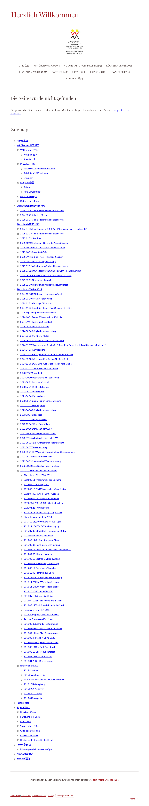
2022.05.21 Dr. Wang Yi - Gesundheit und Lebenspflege (47, 451)
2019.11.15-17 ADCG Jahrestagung (42, 526)
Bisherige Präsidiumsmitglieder (39, 168)
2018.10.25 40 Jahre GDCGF (38, 591)
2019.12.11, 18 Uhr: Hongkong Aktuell (43, 512)
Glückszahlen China (30, 730)
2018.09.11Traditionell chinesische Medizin (45, 605)
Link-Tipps (25, 721)
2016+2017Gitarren (34, 688)
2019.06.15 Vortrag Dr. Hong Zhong (42, 558)
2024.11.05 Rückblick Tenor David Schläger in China (46, 307)
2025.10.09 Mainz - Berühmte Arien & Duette (42, 247)
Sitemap (51, 795)
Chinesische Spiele (29, 735)
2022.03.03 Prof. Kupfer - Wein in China (40, 465)
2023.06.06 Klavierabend (32, 396)
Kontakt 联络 (74, 78)
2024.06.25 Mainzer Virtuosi (34, 335)
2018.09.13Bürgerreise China (38, 595)
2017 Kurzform (31, 670)
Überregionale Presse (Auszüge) (36, 749)
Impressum (15, 795)
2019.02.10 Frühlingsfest (36, 484)
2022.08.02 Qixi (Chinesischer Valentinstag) (42, 442)
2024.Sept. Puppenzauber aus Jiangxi (38, 312)
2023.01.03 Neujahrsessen (33, 419)
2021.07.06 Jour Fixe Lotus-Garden (41, 493)
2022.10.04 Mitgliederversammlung (38, 433)
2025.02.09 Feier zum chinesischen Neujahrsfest (44, 284)
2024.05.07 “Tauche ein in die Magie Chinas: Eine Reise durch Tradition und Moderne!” (62, 345)
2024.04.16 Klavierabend (32, 349)
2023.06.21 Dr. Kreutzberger (34, 386)
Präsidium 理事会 (29, 163)
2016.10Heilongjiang (34, 684)
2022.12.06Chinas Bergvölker (35, 424)
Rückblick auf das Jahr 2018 (38, 517)
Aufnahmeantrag (32, 191)
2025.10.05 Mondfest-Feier (34, 252)
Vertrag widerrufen (65, 795)
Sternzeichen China (29, 726)
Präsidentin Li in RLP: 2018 (37, 609)
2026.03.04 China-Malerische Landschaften (42, 210)
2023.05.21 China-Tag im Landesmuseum (40, 400)
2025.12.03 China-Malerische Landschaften (42, 233)
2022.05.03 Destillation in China (36, 456)
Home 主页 (23, 65)
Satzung (28, 187)
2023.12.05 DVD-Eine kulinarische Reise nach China (46, 363)
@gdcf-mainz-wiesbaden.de (105, 779)
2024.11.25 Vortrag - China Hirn (36, 303)
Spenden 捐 (29, 159)
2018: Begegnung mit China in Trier (41, 614)
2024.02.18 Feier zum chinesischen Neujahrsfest (44, 359)
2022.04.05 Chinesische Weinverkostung (40, 461)
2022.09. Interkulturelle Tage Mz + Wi (39, 438)
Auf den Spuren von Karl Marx (38, 619)
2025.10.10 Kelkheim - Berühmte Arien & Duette (44, 242)
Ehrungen (28, 177)
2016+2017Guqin (33, 693)
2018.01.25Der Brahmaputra (38, 661)
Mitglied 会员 (31, 154)
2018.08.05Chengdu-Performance (41, 623)
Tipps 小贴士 (79, 72)
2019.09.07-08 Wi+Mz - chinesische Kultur (45, 530)
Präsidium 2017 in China (36, 173)
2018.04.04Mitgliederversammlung (41, 642)
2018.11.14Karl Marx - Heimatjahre (42, 586)
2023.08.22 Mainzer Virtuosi (34, 382)
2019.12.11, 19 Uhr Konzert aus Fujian (43, 521)
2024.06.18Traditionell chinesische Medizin (42, 340)
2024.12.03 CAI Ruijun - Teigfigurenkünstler (42, 294)
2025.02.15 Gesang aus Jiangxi (35, 280)
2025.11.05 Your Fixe (30, 238)
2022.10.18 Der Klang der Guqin (36, 428)
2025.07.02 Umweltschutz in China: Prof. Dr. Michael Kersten (50, 270)
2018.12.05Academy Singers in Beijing (43, 577)
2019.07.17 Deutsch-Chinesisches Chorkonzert (47, 549)
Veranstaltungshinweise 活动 (83, 65)
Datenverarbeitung (29, 201)
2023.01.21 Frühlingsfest (32, 405)
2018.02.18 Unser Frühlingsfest (39, 651)
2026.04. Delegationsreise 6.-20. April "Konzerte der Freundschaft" (53, 228)
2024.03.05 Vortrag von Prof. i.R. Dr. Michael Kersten (46, 354)
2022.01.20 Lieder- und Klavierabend (38, 470)
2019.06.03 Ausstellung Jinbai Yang (41, 563)
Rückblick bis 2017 (30, 665)
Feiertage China (28, 712)
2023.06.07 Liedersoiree (32, 391)
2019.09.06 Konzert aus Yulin (38, 535)
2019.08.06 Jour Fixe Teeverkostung (42, 544)
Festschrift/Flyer (28, 196)
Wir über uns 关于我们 (47, 65)
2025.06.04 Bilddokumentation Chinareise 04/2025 (45, 275)
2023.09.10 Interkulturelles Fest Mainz (39, 377)
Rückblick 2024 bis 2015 (33, 72)
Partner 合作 (60, 72)
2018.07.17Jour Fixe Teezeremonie (41, 633)
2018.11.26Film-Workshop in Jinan (41, 582)
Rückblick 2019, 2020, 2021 (38, 475)
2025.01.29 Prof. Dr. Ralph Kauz (36, 298)
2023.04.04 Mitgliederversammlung (38, 410)
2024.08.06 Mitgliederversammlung (38, 331)
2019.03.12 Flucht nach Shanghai (40, 568)
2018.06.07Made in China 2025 (39, 637)
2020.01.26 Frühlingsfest (36, 507)
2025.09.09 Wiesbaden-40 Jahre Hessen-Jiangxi (44, 266)
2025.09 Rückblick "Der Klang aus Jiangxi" (41, 256)
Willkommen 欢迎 (29, 150)
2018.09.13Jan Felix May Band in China (43, 600)
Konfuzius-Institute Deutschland (36, 739)
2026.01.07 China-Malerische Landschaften (42, 219)
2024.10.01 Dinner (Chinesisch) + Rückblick (42, 317)
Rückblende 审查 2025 (119, 65)
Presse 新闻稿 (97, 72)
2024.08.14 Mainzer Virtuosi (34, 326)
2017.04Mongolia (33, 698)
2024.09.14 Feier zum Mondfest (36, 321)
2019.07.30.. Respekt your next (39, 554)
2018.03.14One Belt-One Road (39, 647)
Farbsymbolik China (30, 716)
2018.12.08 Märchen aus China (39, 572)
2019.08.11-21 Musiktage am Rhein (41, 540)
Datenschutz (26, 795)
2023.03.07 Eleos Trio (31, 414)
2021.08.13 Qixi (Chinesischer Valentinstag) (45, 489)
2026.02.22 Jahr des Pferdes (34, 215)
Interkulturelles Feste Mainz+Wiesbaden (44, 679)
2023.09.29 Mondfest (31, 372)
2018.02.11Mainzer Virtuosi (38, 656)
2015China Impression (35, 674)
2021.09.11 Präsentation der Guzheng (42, 479)
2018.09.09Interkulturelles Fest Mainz (43, 628)
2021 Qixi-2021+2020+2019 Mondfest (44, 503)
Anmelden (134, 799)
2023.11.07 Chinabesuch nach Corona (39, 368)
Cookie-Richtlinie (39, 795)
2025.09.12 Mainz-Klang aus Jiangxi (38, 261)
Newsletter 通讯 (120, 72)
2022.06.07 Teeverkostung (33, 447)
